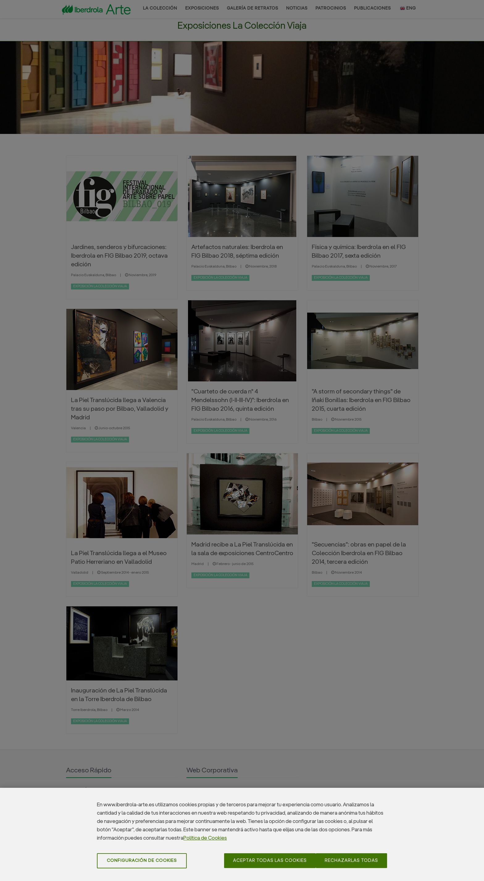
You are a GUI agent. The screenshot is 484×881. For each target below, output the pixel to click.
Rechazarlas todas (351, 864)
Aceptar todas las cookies (270, 864)
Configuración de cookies (142, 864)
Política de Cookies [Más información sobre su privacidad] (205, 842)
